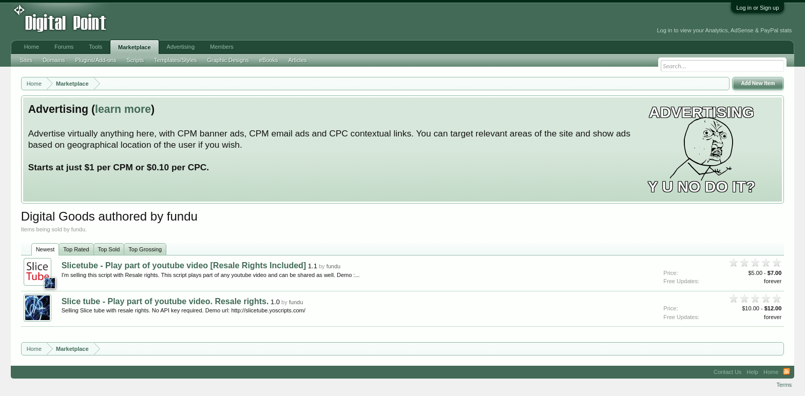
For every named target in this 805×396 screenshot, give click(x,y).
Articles (297, 60)
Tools (95, 47)
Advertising (181, 47)
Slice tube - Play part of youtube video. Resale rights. (165, 301)
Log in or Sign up (757, 8)
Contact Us (727, 372)
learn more (123, 109)
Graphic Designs (227, 60)
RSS (786, 372)
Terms (784, 385)
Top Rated (76, 249)
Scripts (135, 60)
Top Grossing (145, 249)
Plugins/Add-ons (96, 60)
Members (222, 47)
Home (31, 47)
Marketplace (134, 47)
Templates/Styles (175, 60)
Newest (45, 249)
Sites (26, 60)
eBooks (268, 60)
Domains (54, 60)
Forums (63, 47)
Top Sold (109, 249)
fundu (334, 266)
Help (752, 372)
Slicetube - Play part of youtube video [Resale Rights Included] (184, 265)
